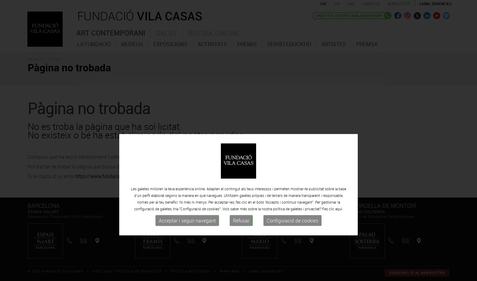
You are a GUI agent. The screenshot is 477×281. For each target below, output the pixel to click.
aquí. (339, 225)
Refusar (241, 237)
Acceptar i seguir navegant (187, 237)
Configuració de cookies (292, 237)
